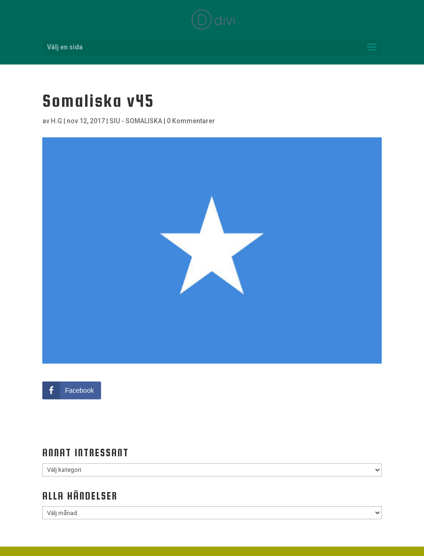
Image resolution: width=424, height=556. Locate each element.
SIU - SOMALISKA (136, 121)
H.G (56, 121)
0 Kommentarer (191, 121)
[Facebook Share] (71, 390)
